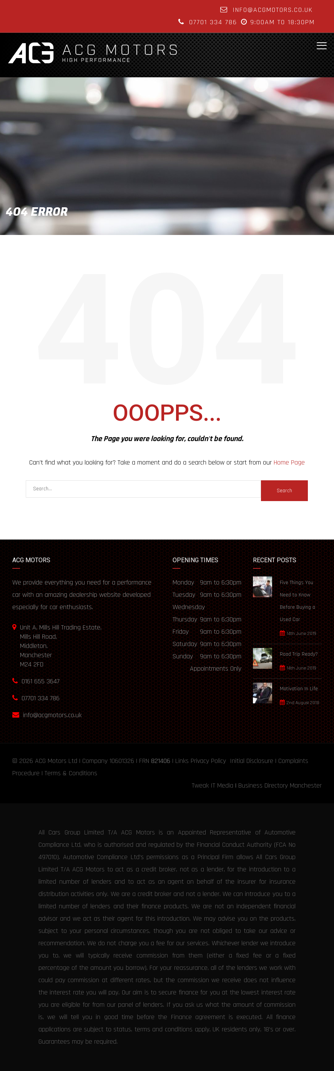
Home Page (289, 462)
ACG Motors (50, 760)
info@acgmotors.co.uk (273, 9)
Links (182, 760)
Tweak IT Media (212, 785)
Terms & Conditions (71, 773)
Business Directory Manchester (280, 785)
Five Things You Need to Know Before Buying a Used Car (297, 601)
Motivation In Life (299, 688)
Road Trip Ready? (299, 654)
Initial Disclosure (251, 760)
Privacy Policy (208, 760)
